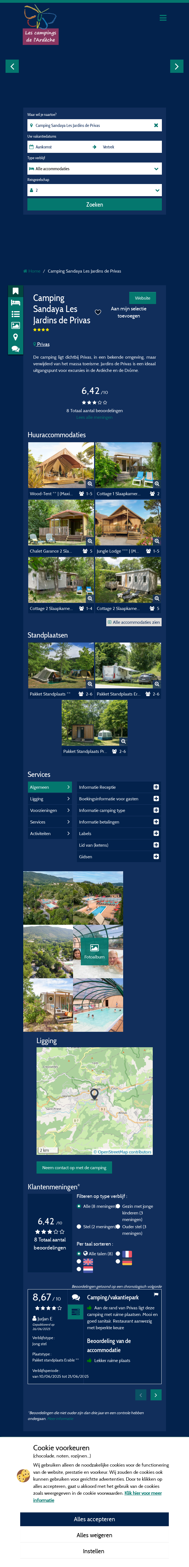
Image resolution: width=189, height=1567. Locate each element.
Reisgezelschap (38, 179)
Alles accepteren (94, 1519)
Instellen (94, 1551)
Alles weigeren (94, 1535)
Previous (12, 66)
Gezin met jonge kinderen (137, 1162)
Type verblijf (36, 157)
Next (176, 66)
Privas (41, 344)
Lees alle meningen (94, 417)
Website (142, 298)
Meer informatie (60, 1368)
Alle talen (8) (101, 1203)
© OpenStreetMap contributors (122, 1101)
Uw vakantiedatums (41, 136)
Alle (99, 1156)
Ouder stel (134, 1180)
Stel (99, 1176)
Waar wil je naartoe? (41, 114)
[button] (94, 1045)
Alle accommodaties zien (134, 622)
